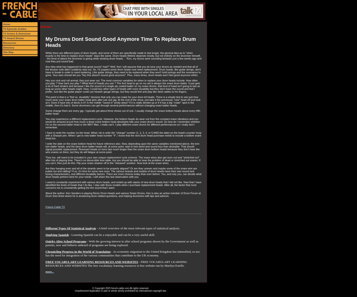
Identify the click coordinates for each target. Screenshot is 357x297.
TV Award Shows (13, 38)
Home (6, 24)
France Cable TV (55, 207)
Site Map (8, 52)
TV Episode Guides (14, 29)
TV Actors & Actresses (17, 33)
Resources (9, 43)
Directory (8, 47)
